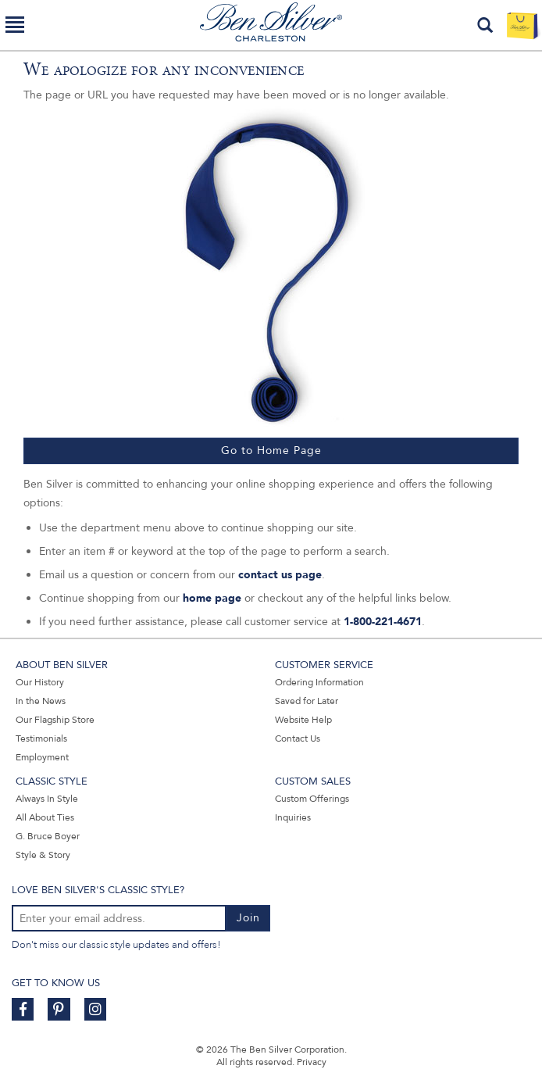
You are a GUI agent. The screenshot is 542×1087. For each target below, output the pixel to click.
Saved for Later (306, 701)
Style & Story (43, 855)
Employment (42, 757)
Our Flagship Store (55, 719)
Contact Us (297, 738)
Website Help (303, 719)
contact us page (280, 574)
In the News (41, 701)
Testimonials (41, 738)
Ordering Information (319, 682)
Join (248, 917)
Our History (40, 682)
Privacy (311, 1062)
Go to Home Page (271, 450)
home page (212, 598)
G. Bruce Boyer (48, 836)
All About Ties (45, 817)
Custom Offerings (312, 798)
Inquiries (293, 817)
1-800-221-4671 (383, 621)
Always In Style (47, 798)
